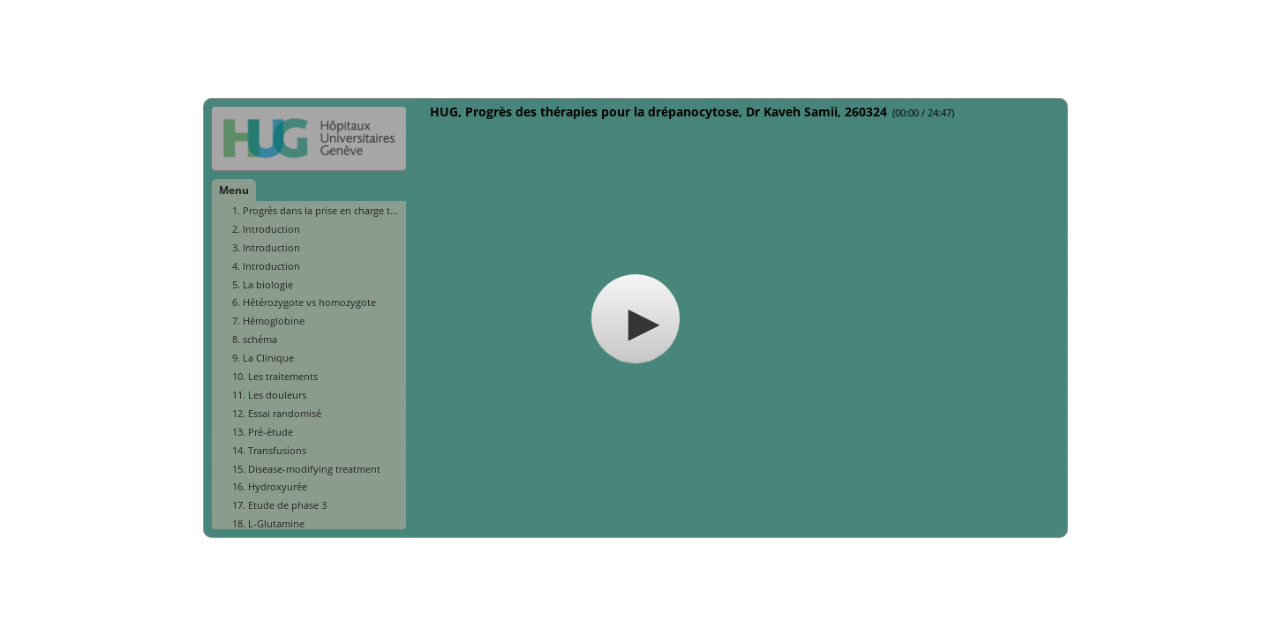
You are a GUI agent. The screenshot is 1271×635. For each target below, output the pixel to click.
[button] (635, 318)
